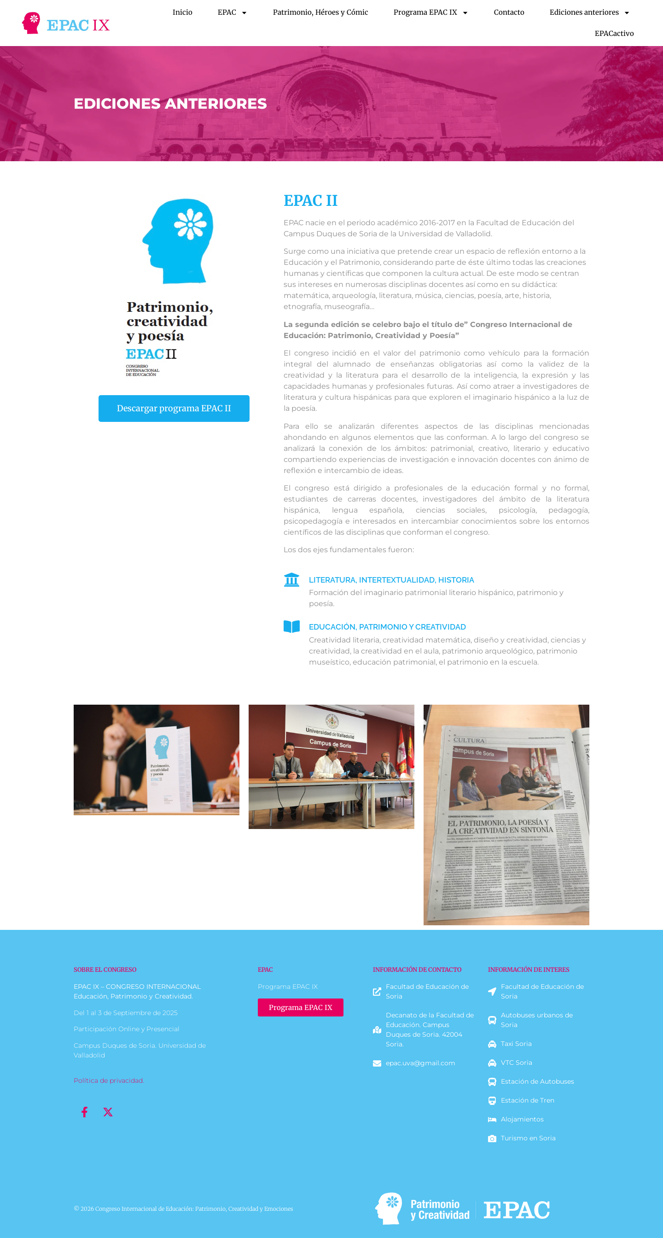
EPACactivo (614, 33)
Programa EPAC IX (431, 13)
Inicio (182, 12)
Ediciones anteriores (590, 13)
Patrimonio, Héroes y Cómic (320, 12)
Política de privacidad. (109, 1080)
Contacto (509, 12)
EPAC (233, 13)
